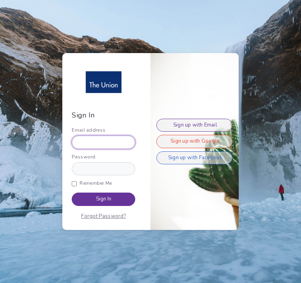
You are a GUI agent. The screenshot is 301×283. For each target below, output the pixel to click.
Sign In (103, 198)
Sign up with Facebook (195, 157)
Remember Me (96, 183)
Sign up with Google (195, 141)
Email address (88, 130)
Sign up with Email (195, 125)
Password (83, 157)
